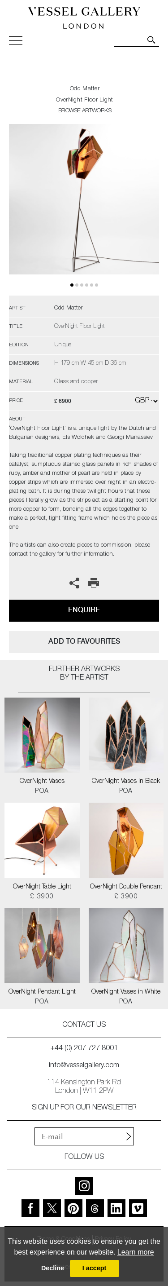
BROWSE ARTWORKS (84, 111)
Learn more (135, 1252)
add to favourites (84, 641)
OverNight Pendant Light (42, 992)
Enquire (84, 609)
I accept (94, 1268)
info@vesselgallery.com (84, 1065)
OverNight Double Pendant (126, 887)
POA (42, 791)
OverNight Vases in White (125, 992)
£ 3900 (42, 897)
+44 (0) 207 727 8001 (84, 1048)
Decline (52, 1268)
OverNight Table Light (42, 887)
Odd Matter (84, 89)
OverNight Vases (42, 781)
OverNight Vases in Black (126, 781)
